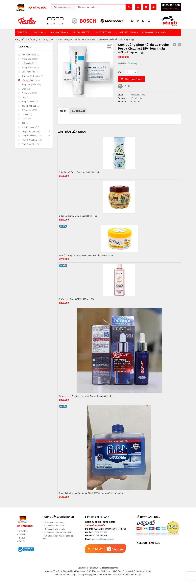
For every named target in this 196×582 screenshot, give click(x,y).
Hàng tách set (28, 101)
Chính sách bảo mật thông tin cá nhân (58, 537)
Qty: (120, 72)
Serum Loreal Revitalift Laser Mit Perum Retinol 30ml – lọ (85, 396)
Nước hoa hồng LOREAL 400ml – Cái (76, 299)
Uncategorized (28, 127)
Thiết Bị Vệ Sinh (29, 144)
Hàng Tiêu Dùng (29, 136)
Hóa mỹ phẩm (48, 39)
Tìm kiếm (129, 7)
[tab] (63, 111)
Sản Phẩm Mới (28, 72)
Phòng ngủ (26, 110)
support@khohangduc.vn (103, 539)
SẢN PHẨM (38, 32)
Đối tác (22, 541)
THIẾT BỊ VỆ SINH (104, 32)
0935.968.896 (171, 5)
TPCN (24, 119)
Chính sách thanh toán (54, 525)
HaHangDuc (94, 568)
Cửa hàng (32, 39)
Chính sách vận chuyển (54, 529)
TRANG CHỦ (23, 32)
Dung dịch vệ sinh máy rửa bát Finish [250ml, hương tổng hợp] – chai (91, 493)
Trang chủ (19, 39)
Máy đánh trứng (29, 55)
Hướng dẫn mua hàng (54, 522)
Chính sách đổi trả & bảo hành (57, 532)
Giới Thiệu (23, 531)
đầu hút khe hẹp (29, 106)
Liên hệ (22, 534)
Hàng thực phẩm (29, 84)
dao (23, 123)
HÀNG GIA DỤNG (58, 32)
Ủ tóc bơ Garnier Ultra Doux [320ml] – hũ (78, 216)
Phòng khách (27, 67)
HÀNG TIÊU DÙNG (127, 32)
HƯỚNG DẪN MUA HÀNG (154, 32)
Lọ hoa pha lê (28, 63)
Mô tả (63, 111)
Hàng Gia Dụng (29, 131)
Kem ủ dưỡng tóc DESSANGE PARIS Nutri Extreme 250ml (86, 255)
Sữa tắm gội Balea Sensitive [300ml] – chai (79, 172)
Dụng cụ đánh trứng (31, 76)
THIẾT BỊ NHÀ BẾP (80, 32)
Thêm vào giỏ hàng (133, 79)
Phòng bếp (26, 59)
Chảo (24, 89)
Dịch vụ (25, 114)
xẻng (24, 97)
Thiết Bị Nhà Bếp (29, 140)
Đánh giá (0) (78, 111)
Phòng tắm (26, 93)
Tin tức (22, 538)
